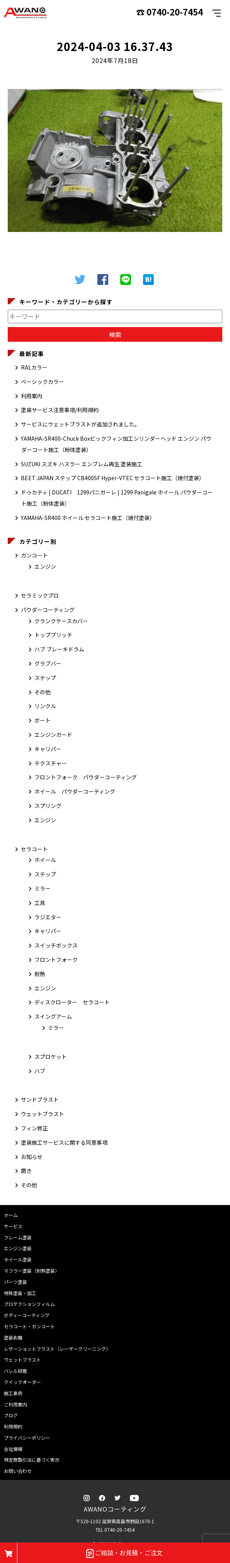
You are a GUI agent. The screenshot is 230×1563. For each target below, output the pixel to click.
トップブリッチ (53, 635)
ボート (42, 720)
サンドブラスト (40, 1099)
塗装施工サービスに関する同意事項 (64, 1142)
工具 (39, 903)
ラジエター (47, 917)
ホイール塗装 (18, 1259)
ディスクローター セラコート (72, 1002)
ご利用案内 (15, 1404)
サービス (13, 1226)
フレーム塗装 (18, 1237)
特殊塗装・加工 (20, 1293)
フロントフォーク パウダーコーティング (85, 777)
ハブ (39, 1071)
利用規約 (13, 1426)
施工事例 (13, 1393)
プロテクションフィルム (29, 1304)
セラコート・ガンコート (29, 1326)
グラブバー (47, 663)
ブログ (11, 1415)
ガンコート (34, 555)
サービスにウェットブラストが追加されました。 (80, 424)
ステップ (45, 678)
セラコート (34, 849)
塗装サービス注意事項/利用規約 (60, 410)
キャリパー (47, 749)
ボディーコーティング (26, 1315)
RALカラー (34, 367)
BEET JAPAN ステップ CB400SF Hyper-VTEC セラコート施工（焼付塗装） (112, 478)
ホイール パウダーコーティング (74, 791)
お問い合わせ (18, 1471)
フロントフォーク (56, 959)
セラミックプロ (40, 595)
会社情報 (13, 1448)
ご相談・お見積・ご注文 (124, 1553)
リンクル (45, 706)
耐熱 (39, 974)
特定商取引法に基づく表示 (32, 1459)
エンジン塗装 (18, 1248)
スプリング (47, 806)
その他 (42, 692)
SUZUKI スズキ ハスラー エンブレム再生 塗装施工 (81, 464)
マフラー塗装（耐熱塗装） (32, 1270)
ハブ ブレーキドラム (59, 649)
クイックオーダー (22, 1382)
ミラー (42, 888)
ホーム (11, 1215)
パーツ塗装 (15, 1281)
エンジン (45, 566)
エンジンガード (53, 734)
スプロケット (50, 1056)
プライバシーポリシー (27, 1437)
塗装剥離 (13, 1337)
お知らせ (32, 1157)
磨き (26, 1170)
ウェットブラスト (42, 1114)
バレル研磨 (15, 1370)
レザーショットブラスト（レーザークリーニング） (57, 1348)
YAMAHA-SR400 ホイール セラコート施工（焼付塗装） (88, 518)
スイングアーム (53, 1016)
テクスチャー (50, 763)
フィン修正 (34, 1128)
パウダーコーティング (48, 610)
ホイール (45, 860)
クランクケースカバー (61, 621)
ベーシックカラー (42, 381)
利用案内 (32, 396)
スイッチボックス (56, 945)
